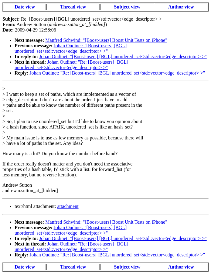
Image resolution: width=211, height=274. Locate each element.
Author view (181, 6)
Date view (25, 6)
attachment (67, 206)
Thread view (73, 6)
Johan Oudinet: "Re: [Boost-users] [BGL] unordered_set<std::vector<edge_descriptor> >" (71, 64)
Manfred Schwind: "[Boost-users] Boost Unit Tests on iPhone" (106, 40)
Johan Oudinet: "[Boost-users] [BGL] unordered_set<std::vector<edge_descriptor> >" (71, 48)
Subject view (127, 6)
